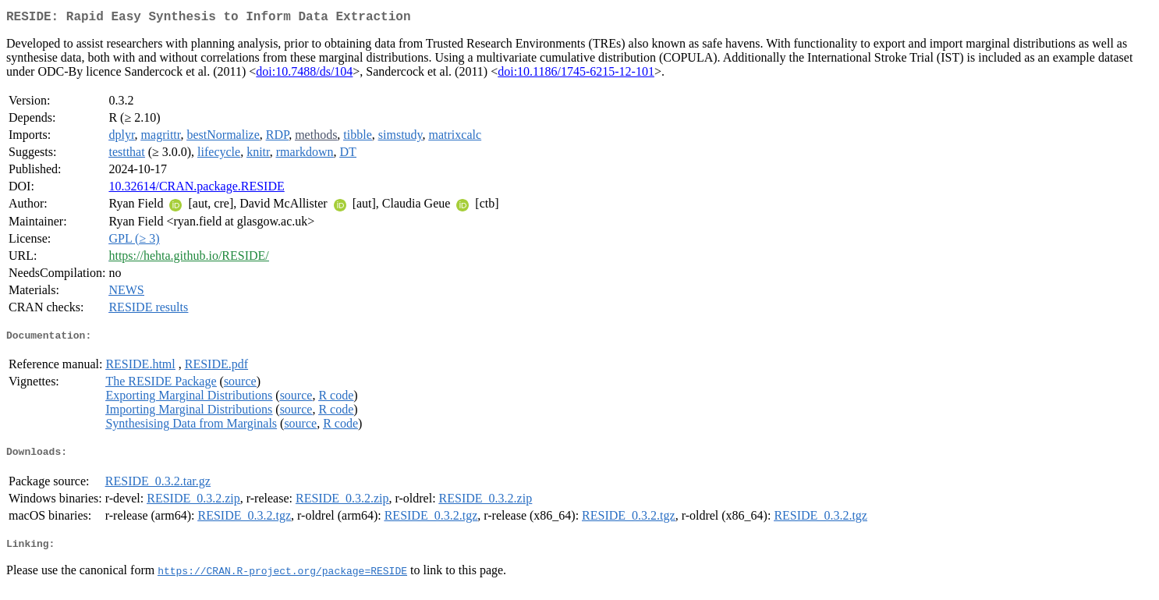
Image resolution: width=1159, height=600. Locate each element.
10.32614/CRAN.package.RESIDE (196, 189)
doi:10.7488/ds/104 (304, 74)
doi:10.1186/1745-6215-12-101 (576, 74)
